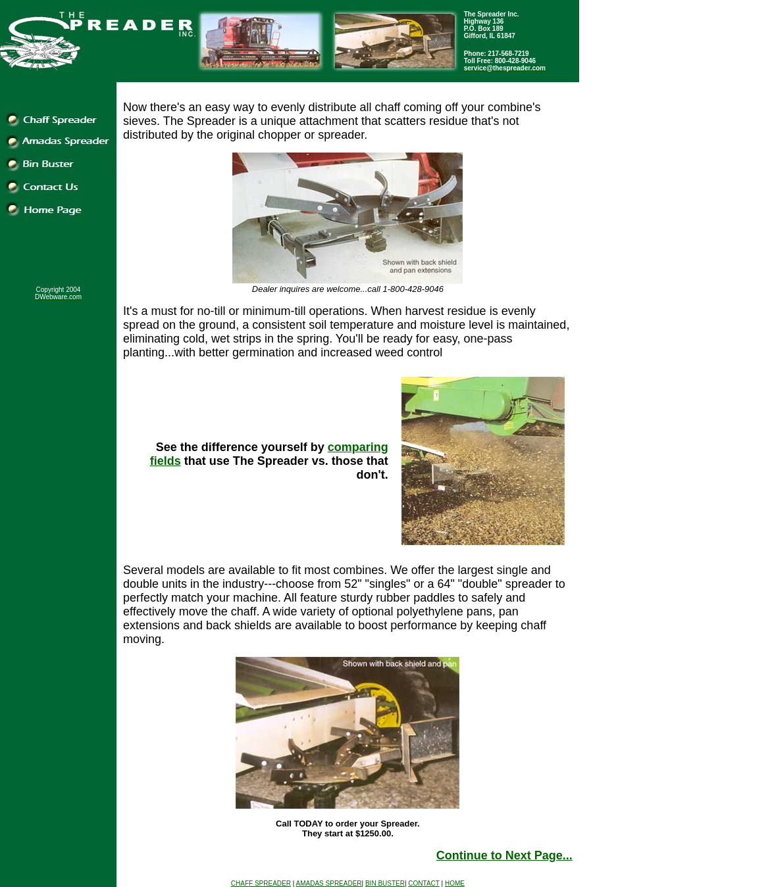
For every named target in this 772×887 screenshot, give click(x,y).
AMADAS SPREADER (329, 883)
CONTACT (423, 883)
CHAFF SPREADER (261, 883)
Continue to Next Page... (504, 855)
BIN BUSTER (385, 883)
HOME (455, 883)
